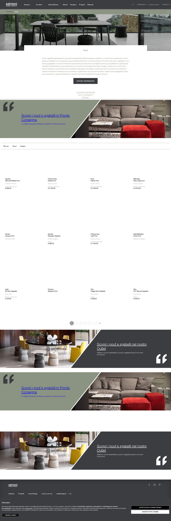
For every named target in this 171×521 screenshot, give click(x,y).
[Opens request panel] (165, 4)
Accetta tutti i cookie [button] (150, 512)
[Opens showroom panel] (141, 4)
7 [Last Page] (96, 323)
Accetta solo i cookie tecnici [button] (150, 507)
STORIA (86, 98)
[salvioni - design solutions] (11, 5)
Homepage (9, 11)
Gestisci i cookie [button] (10, 515)
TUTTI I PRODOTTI (85, 95)
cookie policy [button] (28, 508)
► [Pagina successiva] (100, 323)
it (67, 494)
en (70, 494)
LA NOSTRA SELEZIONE (85, 93)
